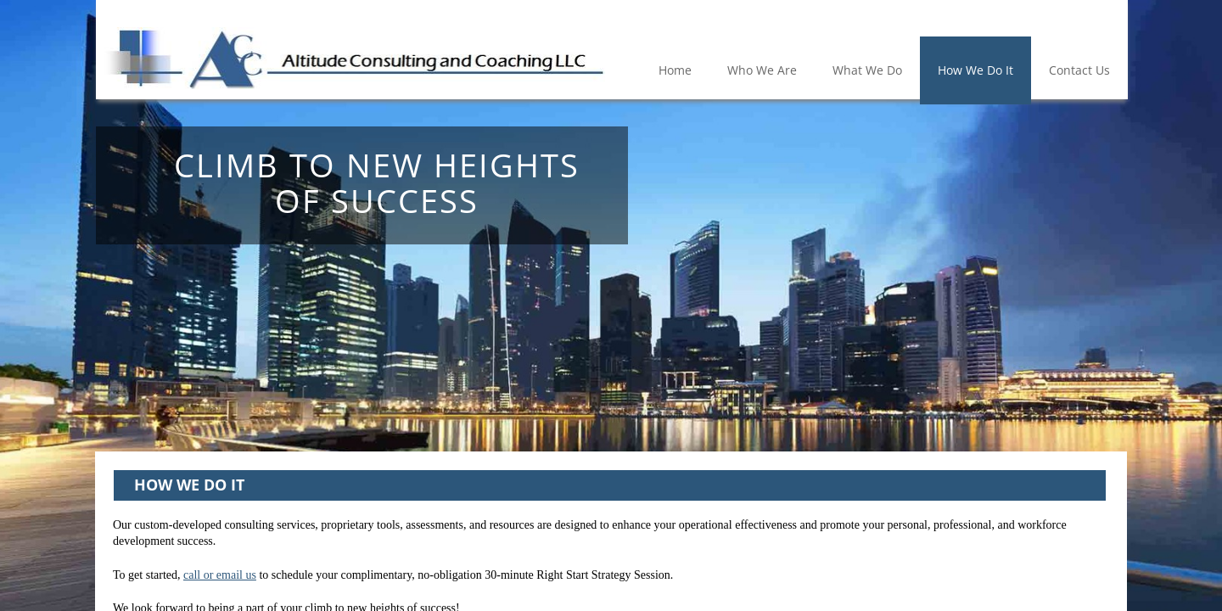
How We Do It (975, 70)
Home (675, 70)
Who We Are (762, 70)
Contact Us (1079, 70)
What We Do (867, 70)
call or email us (219, 575)
